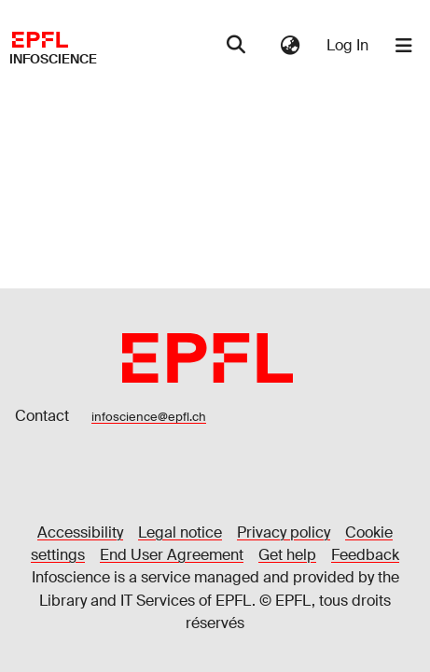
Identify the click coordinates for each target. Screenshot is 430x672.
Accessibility (80, 532)
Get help (287, 555)
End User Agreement (171, 555)
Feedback (365, 555)
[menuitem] (290, 45)
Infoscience (53, 58)
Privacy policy (283, 532)
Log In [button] (348, 45)
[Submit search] (235, 46)
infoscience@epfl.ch (148, 417)
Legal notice (180, 532)
